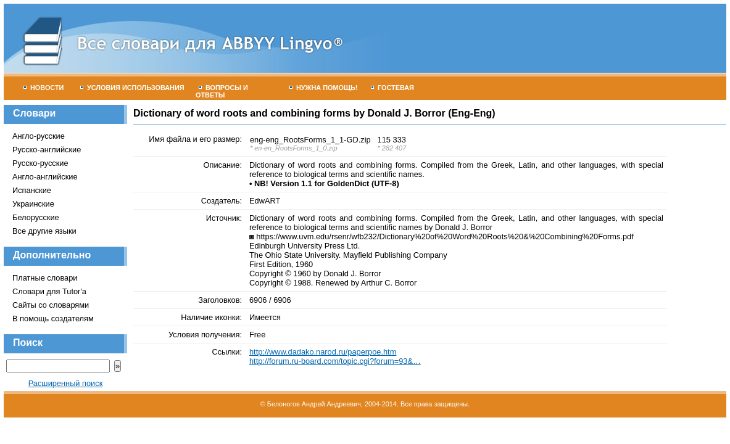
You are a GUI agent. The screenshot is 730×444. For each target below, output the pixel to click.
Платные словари (44, 277)
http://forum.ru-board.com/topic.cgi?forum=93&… (335, 361)
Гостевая (392, 87)
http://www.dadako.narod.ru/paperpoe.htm (322, 351)
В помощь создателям (53, 318)
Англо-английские (45, 176)
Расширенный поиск (65, 383)
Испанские (31, 190)
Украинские (33, 203)
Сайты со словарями (50, 305)
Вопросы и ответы (222, 91)
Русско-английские (46, 149)
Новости (43, 87)
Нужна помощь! (323, 87)
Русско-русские (40, 163)
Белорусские (35, 217)
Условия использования (132, 87)
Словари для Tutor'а (49, 291)
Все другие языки (44, 231)
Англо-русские (38, 136)
